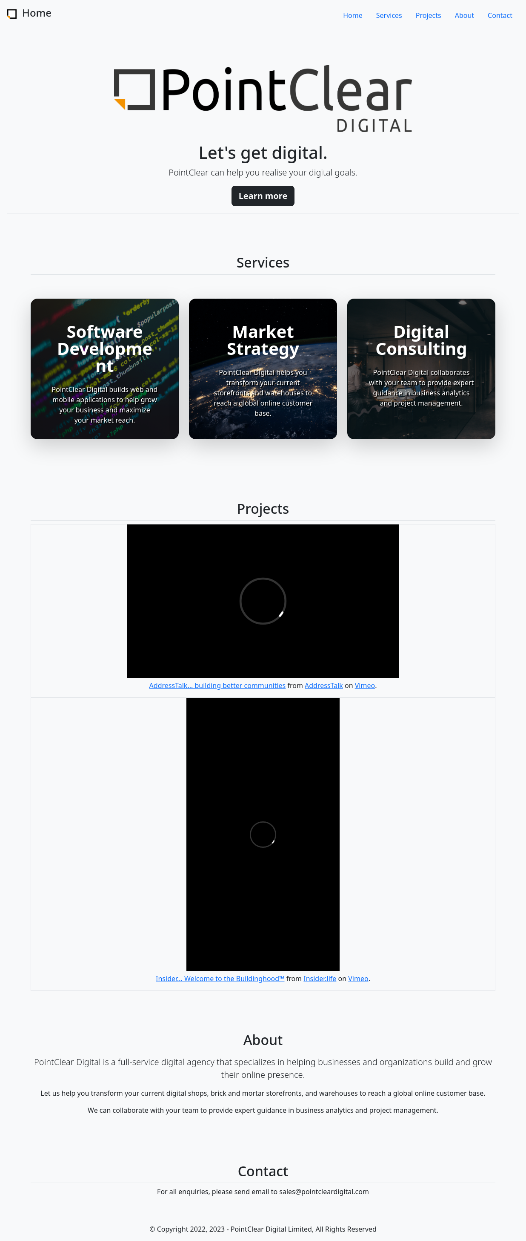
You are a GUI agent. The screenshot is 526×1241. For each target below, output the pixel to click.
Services (389, 15)
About (464, 15)
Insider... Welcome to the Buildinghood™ (220, 978)
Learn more (263, 196)
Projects (428, 15)
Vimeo (365, 685)
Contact (500, 15)
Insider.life (319, 978)
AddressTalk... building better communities (217, 685)
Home (353, 15)
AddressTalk (324, 685)
